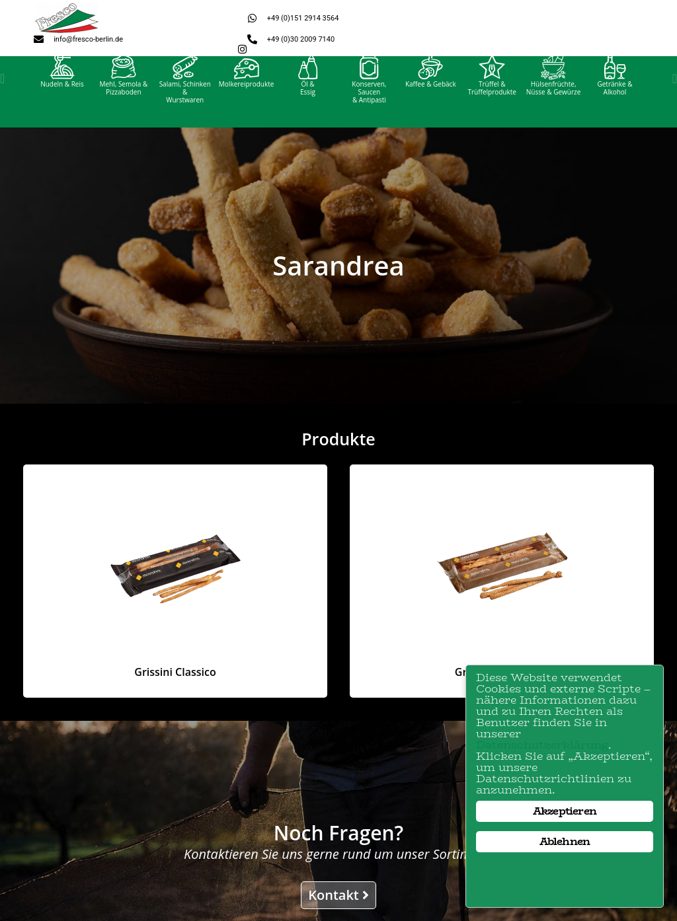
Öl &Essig (307, 100)
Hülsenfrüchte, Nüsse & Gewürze (553, 100)
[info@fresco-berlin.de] (39, 39)
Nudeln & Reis (62, 96)
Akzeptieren (564, 811)
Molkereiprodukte (246, 96)
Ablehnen (564, 841)
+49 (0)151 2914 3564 (303, 18)
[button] (2, 91)
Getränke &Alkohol (614, 100)
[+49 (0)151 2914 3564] (252, 18)
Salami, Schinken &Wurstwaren (185, 104)
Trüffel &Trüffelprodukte (491, 100)
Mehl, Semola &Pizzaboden (123, 100)
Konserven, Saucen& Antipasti (369, 104)
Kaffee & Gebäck (430, 96)
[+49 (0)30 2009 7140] (252, 39)
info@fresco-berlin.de (88, 39)
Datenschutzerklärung (542, 744)
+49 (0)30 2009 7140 (301, 39)
